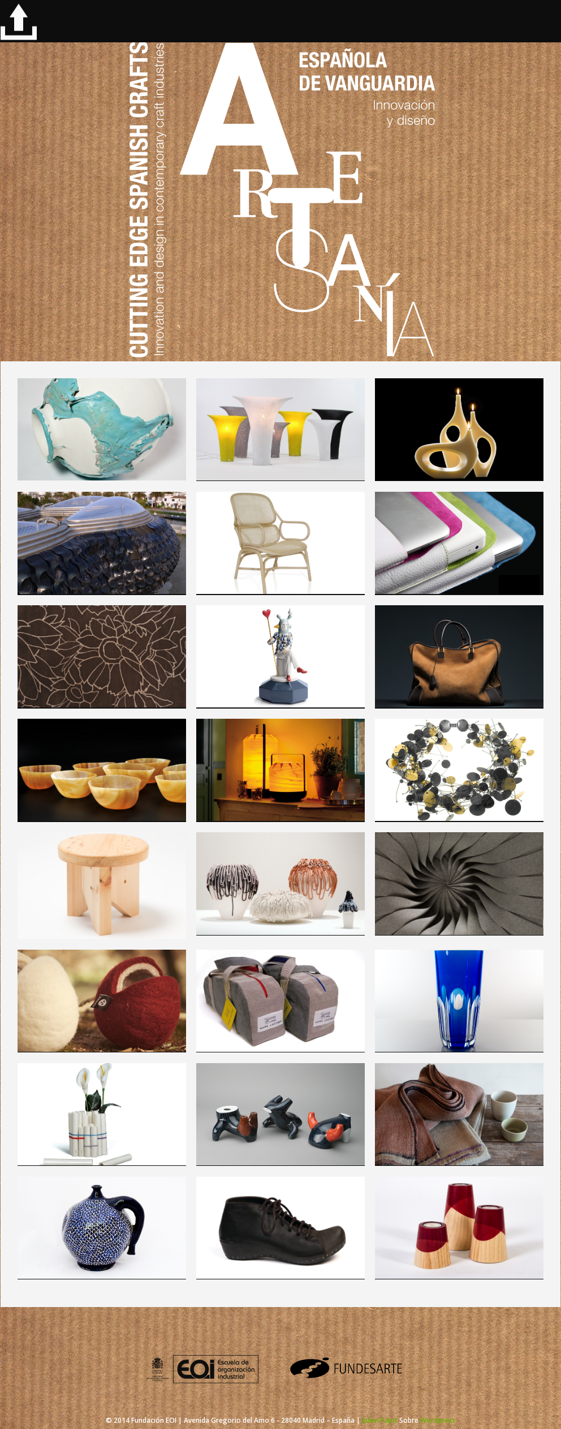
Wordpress (437, 1420)
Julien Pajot (380, 1420)
